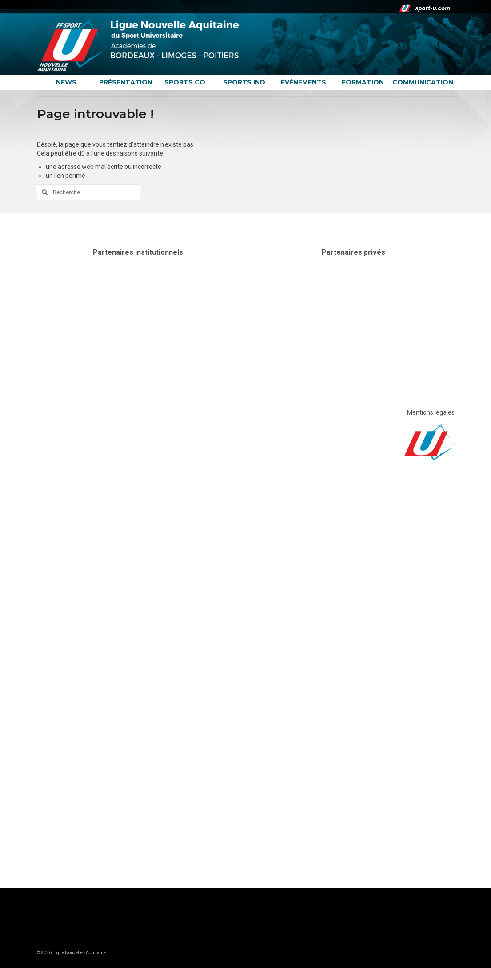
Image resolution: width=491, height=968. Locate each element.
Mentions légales (431, 412)
